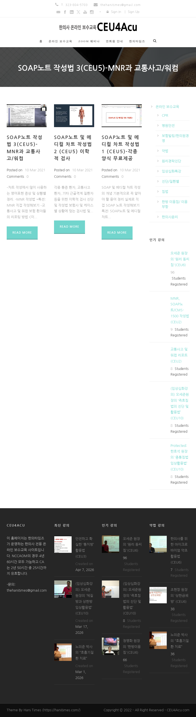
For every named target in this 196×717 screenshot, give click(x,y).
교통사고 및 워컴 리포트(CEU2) (179, 355)
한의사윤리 (170, 217)
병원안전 (168, 125)
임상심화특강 (171, 171)
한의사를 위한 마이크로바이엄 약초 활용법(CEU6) (179, 550)
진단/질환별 (170, 181)
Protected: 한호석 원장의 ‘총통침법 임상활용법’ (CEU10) (179, 457)
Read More (22, 232)
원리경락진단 (171, 161)
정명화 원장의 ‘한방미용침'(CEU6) (132, 646)
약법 (165, 151)
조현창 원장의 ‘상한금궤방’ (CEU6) (179, 595)
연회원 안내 (114, 41)
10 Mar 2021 (35, 170)
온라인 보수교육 (60, 41)
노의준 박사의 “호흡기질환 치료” (84, 652)
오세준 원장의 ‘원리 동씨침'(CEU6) (179, 259)
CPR (165, 115)
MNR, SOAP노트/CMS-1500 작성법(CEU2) (179, 310)
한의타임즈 (137, 41)
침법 (165, 191)
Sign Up (134, 11)
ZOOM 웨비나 (89, 41)
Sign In (116, 11)
